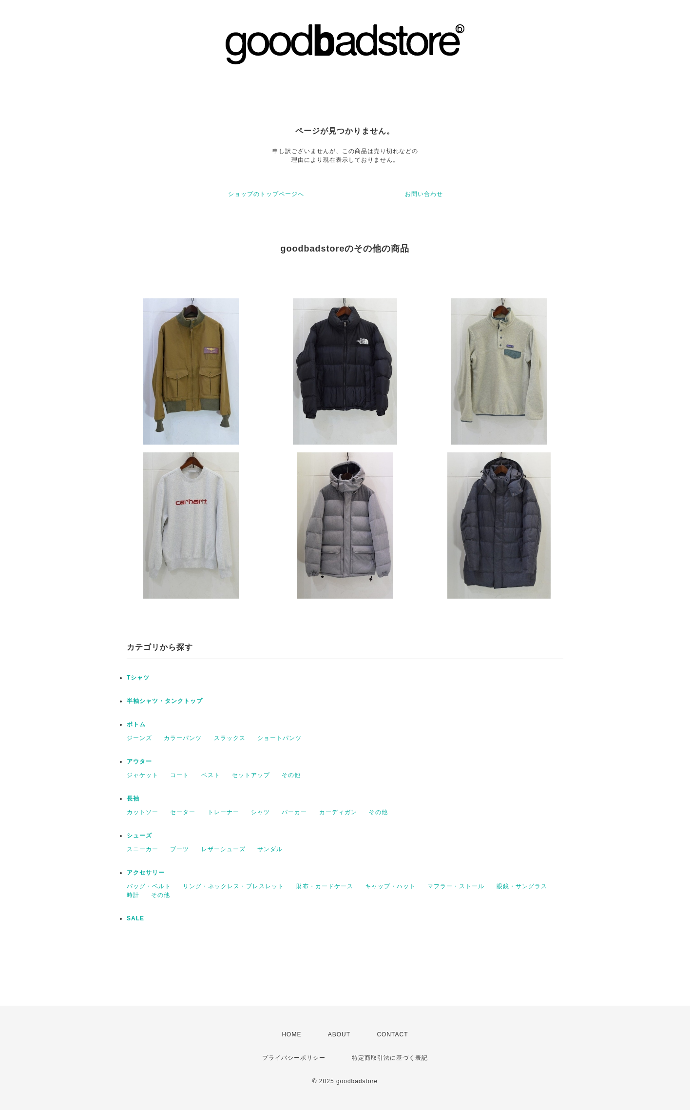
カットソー (142, 812)
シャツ (260, 812)
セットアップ (251, 775)
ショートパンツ (279, 738)
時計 (133, 895)
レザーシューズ (223, 849)
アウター (139, 761)
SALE (135, 918)
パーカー (294, 812)
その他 (291, 775)
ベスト (210, 775)
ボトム (136, 724)
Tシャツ (138, 677)
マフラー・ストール (455, 886)
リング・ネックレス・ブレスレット (233, 886)
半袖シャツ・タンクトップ (165, 701)
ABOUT (339, 1034)
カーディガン (338, 812)
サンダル (270, 849)
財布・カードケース (324, 886)
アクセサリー (146, 872)
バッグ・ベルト (149, 886)
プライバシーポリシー (294, 1057)
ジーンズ (139, 738)
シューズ (139, 835)
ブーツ (179, 849)
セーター (182, 812)
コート (179, 775)
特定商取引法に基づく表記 (390, 1057)
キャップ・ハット (390, 886)
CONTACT (392, 1034)
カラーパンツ (183, 738)
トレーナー (223, 812)
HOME (291, 1034)
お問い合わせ (424, 194)
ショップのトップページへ (266, 194)
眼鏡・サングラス (522, 886)
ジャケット (142, 775)
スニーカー (142, 849)
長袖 (133, 798)
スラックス (230, 738)
